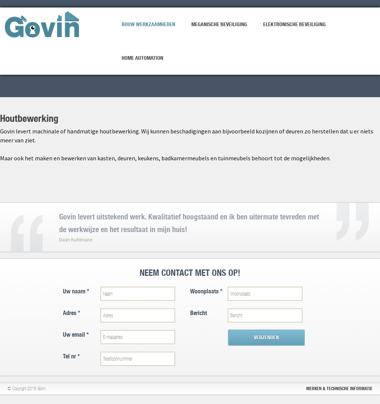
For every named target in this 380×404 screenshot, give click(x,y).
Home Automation (142, 58)
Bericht (198, 313)
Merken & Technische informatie (339, 388)
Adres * (71, 313)
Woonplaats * (206, 291)
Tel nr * (71, 356)
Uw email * (76, 334)
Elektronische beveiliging (294, 24)
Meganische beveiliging (219, 24)
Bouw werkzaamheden (148, 24)
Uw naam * (76, 291)
